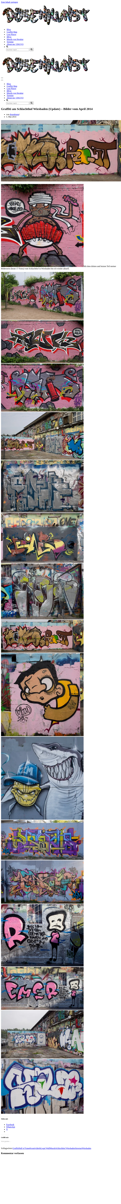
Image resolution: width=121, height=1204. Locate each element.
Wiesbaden (86, 1148)
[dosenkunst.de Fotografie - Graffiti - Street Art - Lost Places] (46, 25)
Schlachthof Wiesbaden (65, 1148)
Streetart (78, 1148)
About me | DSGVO (15, 44)
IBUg (9, 37)
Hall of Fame (24, 1148)
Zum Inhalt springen (9, 2)
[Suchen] (17, 49)
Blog (9, 29)
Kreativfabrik (35, 1148)
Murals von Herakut (15, 39)
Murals (53, 1148)
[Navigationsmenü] (2, 77)
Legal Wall (45, 1148)
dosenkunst (14, 114)
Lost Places (11, 34)
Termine (10, 42)
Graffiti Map (12, 32)
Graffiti (16, 1148)
